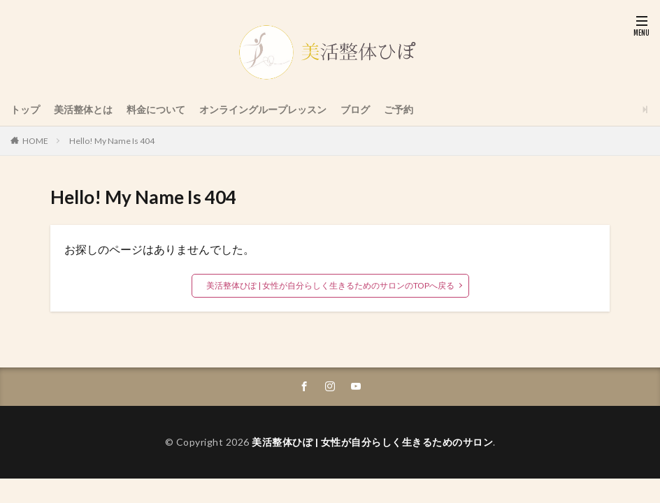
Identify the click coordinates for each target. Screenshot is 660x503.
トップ (25, 109)
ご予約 (398, 109)
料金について (156, 109)
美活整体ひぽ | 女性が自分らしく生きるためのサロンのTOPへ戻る (330, 285)
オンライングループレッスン (263, 109)
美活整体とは (83, 109)
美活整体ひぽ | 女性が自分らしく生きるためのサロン (372, 442)
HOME (35, 141)
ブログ (355, 109)
